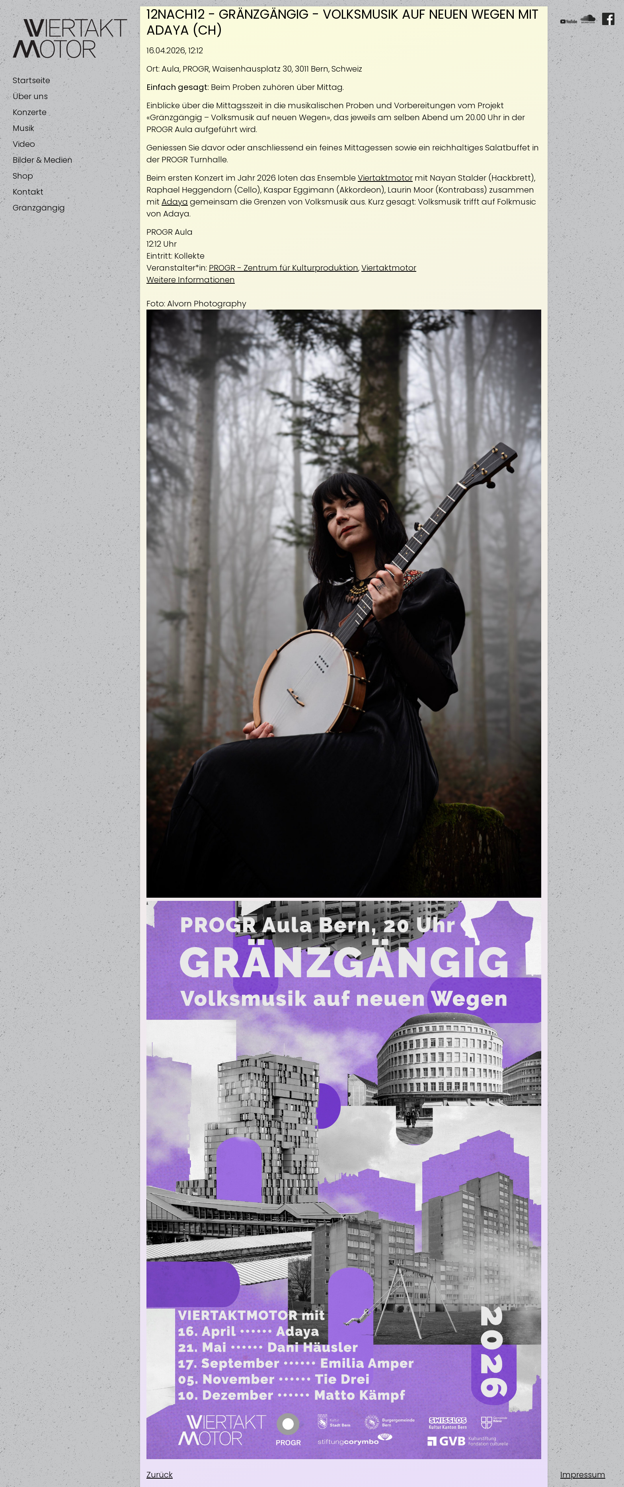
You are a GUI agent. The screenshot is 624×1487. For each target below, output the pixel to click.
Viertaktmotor (385, 177)
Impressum (582, 1474)
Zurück (159, 1474)
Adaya (175, 201)
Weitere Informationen (190, 279)
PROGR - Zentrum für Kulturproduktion (283, 267)
